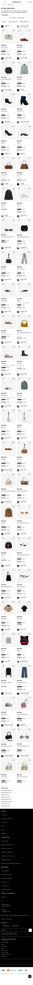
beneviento (7, 57)
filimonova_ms (23, 121)
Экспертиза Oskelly (6, 874)
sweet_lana (7, 89)
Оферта (12, 973)
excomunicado (8, 692)
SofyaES (6, 215)
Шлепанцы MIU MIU (6, 801)
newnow (22, 469)
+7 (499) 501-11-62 (6, 911)
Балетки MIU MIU (6, 797)
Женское (3, 4)
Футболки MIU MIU (6, 792)
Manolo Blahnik (4, 952)
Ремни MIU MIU (5, 803)
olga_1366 (22, 724)
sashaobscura (23, 693)
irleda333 (22, 247)
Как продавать (5, 871)
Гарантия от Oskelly (6, 818)
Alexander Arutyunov (6, 954)
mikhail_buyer (23, 25)
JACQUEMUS (4, 946)
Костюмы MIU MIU (6, 799)
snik (21, 183)
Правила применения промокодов (11, 863)
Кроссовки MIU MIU (6, 790)
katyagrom (22, 661)
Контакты (3, 897)
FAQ (2, 900)
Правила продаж (4, 973)
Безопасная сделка (6, 848)
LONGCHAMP (4, 950)
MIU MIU (3, 45)
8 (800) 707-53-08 (6, 906)
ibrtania (22, 89)
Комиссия (4, 882)
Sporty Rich (3, 956)
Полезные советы (6, 859)
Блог (2, 826)
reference (22, 215)
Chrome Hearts (4, 940)
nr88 (5, 183)
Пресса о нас (4, 822)
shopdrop (6, 25)
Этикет (3, 829)
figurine (6, 121)
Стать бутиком (5, 885)
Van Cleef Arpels (4, 942)
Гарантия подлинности (7, 844)
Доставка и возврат (6, 852)
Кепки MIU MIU (5, 806)
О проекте (4, 815)
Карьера (3, 833)
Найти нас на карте (6, 919)
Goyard (2, 944)
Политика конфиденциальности (22, 973)
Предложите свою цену (7, 856)
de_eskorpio (7, 469)
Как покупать (5, 841)
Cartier (2, 948)
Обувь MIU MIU (5, 794)
